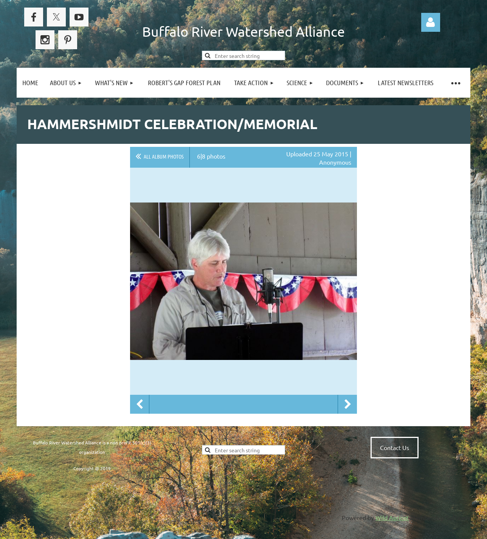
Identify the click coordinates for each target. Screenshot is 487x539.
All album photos (164, 156)
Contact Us (394, 447)
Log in (430, 22)
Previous (139, 404)
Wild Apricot (392, 517)
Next (347, 404)
